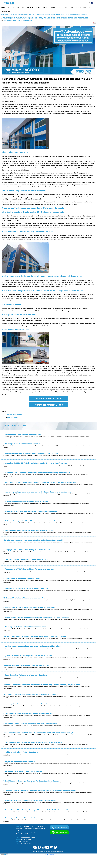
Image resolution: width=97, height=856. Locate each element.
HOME (2, 14)
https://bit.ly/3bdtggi (12, 417)
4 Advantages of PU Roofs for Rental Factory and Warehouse (25, 627)
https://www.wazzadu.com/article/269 (16, 416)
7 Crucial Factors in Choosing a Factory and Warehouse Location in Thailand (31, 781)
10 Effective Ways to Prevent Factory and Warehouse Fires (24, 598)
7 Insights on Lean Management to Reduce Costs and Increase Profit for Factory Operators (36, 617)
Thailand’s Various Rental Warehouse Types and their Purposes (26, 665)
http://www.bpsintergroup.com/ (14, 414)
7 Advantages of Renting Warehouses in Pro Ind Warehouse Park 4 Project (30, 800)
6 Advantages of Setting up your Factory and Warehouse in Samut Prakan (30, 511)
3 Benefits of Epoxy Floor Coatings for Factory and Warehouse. (26, 588)
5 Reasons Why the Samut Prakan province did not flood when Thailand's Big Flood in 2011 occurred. (40, 482)
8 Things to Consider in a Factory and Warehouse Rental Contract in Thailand (31, 453)
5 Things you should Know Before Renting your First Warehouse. (26, 550)
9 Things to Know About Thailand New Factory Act (21, 434)
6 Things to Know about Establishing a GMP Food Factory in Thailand (28, 530)
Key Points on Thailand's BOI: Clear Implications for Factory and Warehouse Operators (34, 636)
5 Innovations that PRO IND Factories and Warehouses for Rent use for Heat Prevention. (35, 463)
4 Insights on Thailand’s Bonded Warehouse (19, 762)
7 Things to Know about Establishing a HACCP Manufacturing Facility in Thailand (32, 742)
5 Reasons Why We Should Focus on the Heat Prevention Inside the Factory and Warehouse (36, 473)
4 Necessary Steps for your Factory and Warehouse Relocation (25, 704)
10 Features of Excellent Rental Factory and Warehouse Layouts (26, 559)
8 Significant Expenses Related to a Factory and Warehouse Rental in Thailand (31, 646)
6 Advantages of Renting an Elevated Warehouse (21, 818)
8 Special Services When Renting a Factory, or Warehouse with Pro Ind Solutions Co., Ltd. (35, 810)
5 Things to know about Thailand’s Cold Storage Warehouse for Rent (28, 713)
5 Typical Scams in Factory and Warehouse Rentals (21, 578)
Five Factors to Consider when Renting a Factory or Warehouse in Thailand (30, 694)
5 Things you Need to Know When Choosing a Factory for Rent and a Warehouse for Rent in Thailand (40, 790)
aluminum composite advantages (23, 20)
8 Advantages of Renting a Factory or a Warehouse (21, 444)
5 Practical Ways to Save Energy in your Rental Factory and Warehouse (29, 607)
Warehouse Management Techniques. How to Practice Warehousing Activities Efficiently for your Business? (42, 684)
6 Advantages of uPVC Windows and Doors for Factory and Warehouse (28, 569)
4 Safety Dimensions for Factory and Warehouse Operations (25, 675)
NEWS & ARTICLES (10, 14)
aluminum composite (9, 20)
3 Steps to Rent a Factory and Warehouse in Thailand (22, 771)
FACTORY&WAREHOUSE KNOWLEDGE (25, 14)
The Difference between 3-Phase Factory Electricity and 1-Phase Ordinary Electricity (33, 540)
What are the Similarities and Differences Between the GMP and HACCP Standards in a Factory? (38, 733)
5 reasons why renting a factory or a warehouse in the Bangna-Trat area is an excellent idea (37, 492)
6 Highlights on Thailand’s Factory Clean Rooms (20, 752)
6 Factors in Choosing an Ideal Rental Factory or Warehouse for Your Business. (32, 521)
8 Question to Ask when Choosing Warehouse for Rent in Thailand (27, 656)
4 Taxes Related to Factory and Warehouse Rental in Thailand (25, 501)
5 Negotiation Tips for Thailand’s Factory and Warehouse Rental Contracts (30, 723)
